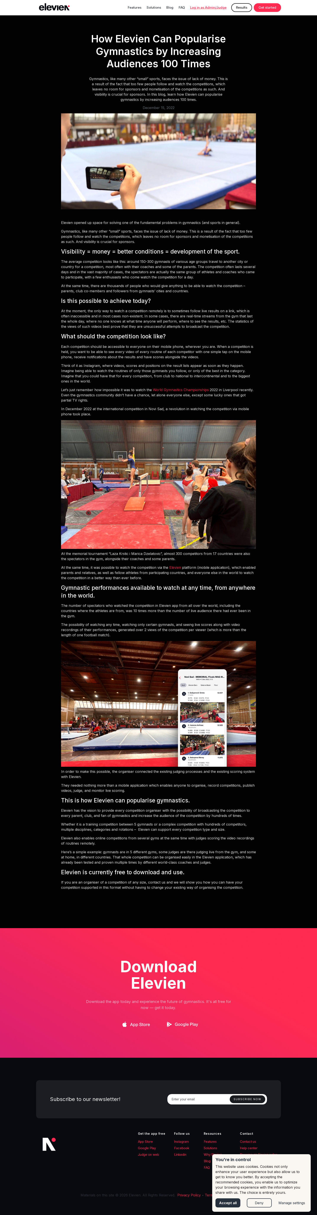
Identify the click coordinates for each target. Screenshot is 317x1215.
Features (134, 7)
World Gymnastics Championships (180, 390)
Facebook (181, 1148)
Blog (169, 7)
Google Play (147, 1148)
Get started (267, 7)
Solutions (154, 7)
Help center (248, 1148)
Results (241, 7)
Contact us (248, 1141)
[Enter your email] (217, 1099)
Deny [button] (259, 1203)
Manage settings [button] (291, 1203)
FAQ (182, 7)
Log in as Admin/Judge (208, 7)
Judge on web (148, 1154)
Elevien (175, 567)
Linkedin (180, 1154)
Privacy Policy (189, 1195)
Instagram (181, 1141)
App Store (145, 1141)
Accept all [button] (228, 1203)
